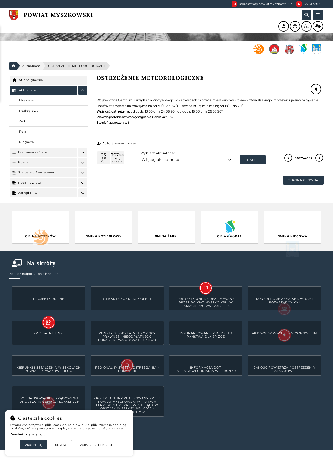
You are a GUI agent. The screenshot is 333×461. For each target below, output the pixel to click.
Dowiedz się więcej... (27, 434)
